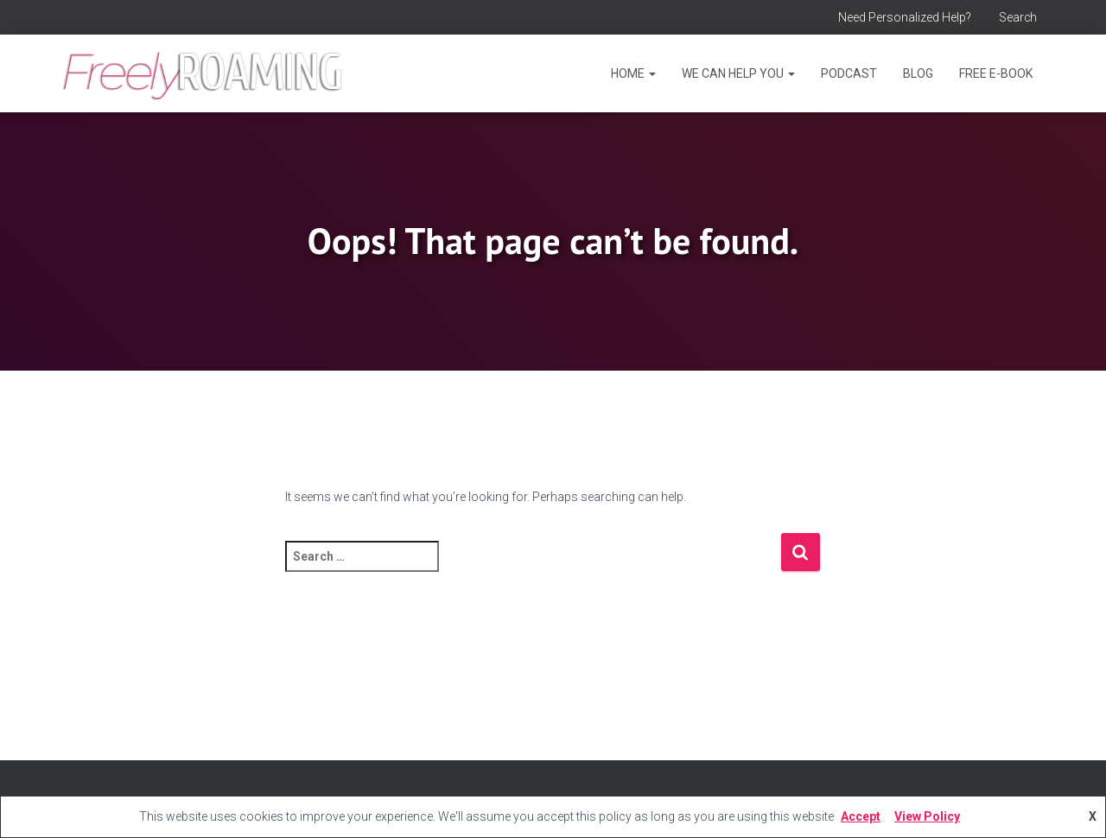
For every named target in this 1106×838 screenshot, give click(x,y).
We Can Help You (738, 73)
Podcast (849, 73)
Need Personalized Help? (902, 17)
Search (1017, 17)
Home (633, 73)
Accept (860, 816)
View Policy (927, 816)
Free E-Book (996, 73)
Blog (918, 73)
